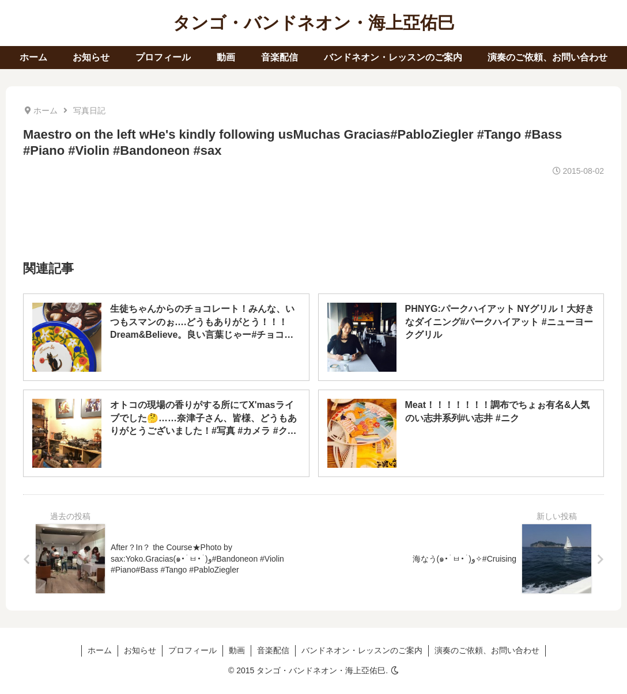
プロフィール (192, 650)
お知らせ (140, 650)
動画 (237, 650)
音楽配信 (273, 650)
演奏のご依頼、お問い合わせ (487, 650)
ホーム (100, 650)
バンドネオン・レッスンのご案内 (361, 650)
